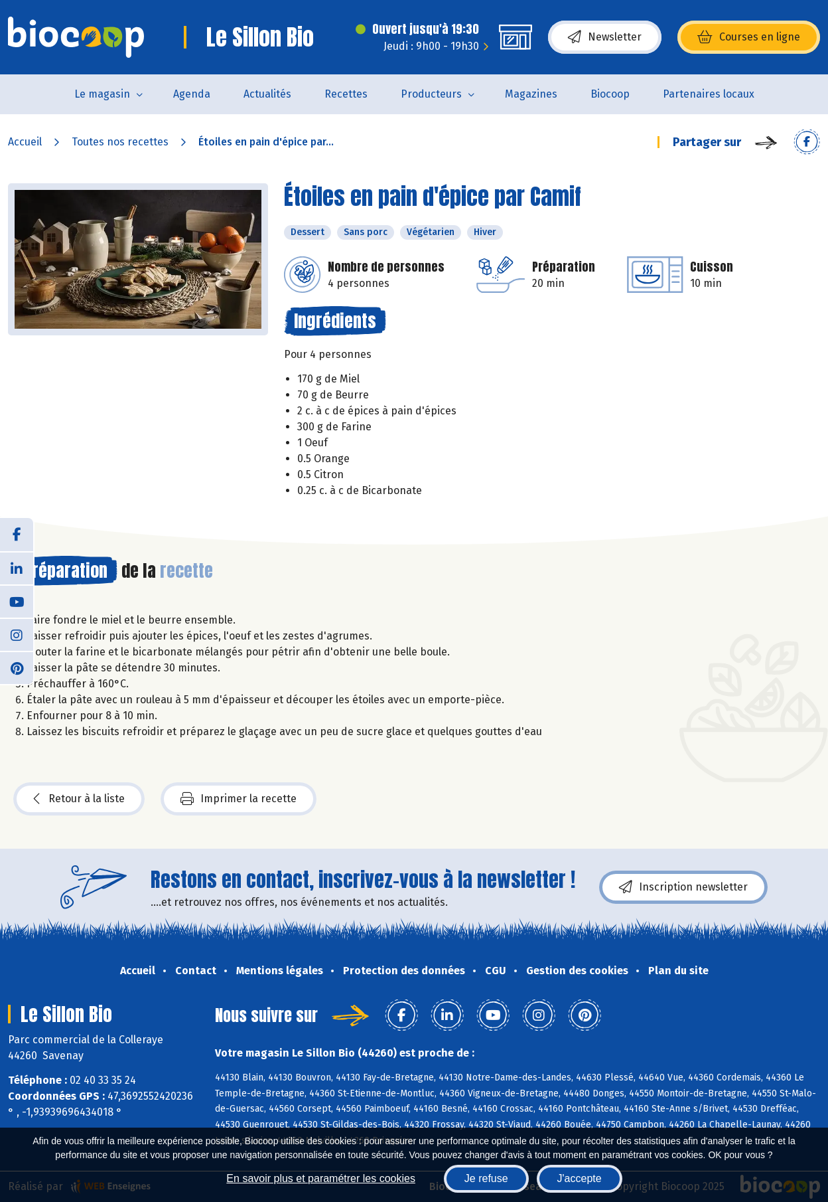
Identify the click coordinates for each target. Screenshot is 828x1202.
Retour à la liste (79, 799)
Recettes (346, 94)
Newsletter (605, 37)
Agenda (191, 94)
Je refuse (486, 1178)
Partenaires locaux (708, 94)
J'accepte (579, 1178)
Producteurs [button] (431, 94)
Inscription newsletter (683, 887)
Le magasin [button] (102, 94)
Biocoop (610, 94)
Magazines (531, 94)
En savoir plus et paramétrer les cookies (320, 1178)
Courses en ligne (748, 37)
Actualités (267, 94)
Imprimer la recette (238, 799)
